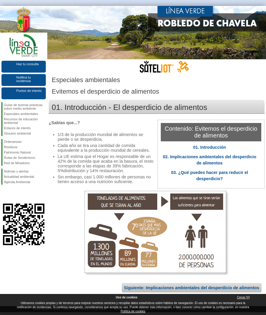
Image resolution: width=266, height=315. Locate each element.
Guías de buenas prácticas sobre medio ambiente (23, 106)
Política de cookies (133, 311)
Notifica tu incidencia (23, 79)
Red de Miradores (17, 163)
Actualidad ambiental (19, 176)
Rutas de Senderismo (19, 157)
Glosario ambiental (17, 133)
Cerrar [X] (243, 297)
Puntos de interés (29, 90)
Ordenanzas (13, 141)
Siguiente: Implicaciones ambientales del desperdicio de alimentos (191, 287)
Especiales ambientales (21, 114)
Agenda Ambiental (17, 182)
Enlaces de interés (17, 128)
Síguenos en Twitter (14, 194)
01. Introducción (209, 147)
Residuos (10, 147)
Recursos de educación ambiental (21, 120)
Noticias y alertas (16, 171)
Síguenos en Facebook (5, 194)
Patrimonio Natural (17, 152)
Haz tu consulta (27, 64)
